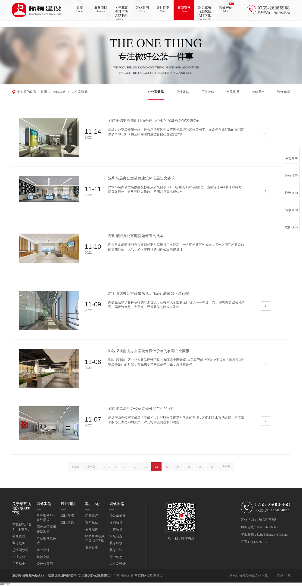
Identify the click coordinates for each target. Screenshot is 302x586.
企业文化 (18, 557)
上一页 (91, 469)
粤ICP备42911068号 (148, 575)
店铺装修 (182, 92)
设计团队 (163, 9)
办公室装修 (80, 92)
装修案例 (142, 9)
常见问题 (233, 92)
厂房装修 (207, 92)
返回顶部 (291, 227)
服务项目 (101, 9)
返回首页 (91, 547)
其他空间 (43, 557)
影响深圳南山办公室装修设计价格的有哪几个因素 (149, 351)
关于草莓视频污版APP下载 (121, 13)
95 (212, 469)
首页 (80, 9)
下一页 (226, 469)
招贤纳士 (18, 564)
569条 (75, 469)
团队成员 (67, 522)
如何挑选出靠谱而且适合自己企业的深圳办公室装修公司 (154, 121)
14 (178, 469)
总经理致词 (20, 550)
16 (200, 469)
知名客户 (91, 515)
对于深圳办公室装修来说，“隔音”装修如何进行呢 (148, 293)
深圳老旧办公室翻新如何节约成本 (136, 236)
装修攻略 (59, 92)
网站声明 (283, 575)
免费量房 (291, 158)
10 (134, 469)
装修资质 (18, 536)
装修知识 (283, 92)
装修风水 (258, 92)
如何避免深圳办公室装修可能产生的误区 (141, 408)
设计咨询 (291, 193)
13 (167, 469)
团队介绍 (67, 515)
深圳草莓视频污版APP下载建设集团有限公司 (44, 575)
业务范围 (18, 543)
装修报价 (226, 9)
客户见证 (91, 522)
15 (189, 469)
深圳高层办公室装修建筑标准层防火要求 (141, 178)
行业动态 (115, 557)
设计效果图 (45, 564)
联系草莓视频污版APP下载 (205, 13)
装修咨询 (291, 210)
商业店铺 (43, 550)
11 (145, 469)
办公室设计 (117, 564)
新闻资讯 (184, 9)
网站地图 (5, 584)
